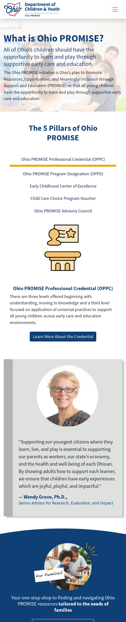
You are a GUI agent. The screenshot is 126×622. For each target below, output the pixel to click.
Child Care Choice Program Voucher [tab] (63, 198)
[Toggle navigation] (115, 9)
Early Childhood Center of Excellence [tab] (63, 186)
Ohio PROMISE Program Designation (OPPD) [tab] (63, 174)
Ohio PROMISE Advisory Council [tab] (63, 211)
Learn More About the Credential (63, 336)
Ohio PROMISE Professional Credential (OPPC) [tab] (63, 159)
